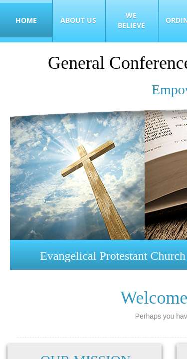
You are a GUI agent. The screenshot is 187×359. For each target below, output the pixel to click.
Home (26, 20)
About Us (78, 20)
